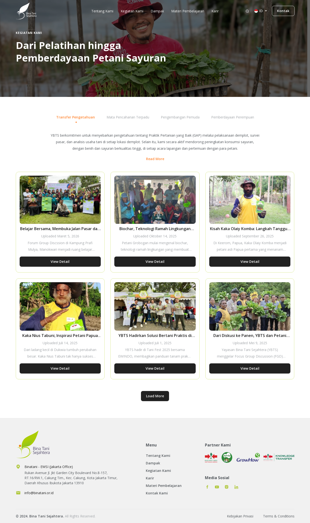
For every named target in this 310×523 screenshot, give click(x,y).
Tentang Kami (102, 11)
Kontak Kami (157, 493)
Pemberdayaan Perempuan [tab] (232, 117)
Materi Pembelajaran (187, 11)
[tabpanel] (155, 275)
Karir (215, 11)
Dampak (157, 11)
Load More (155, 396)
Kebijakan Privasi (240, 516)
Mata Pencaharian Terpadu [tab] (128, 117)
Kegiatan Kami (132, 11)
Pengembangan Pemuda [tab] (180, 117)
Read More (155, 158)
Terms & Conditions (278, 516)
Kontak (283, 10)
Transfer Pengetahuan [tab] (75, 117)
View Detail (60, 261)
